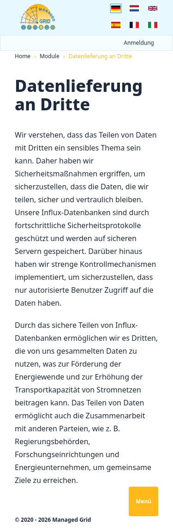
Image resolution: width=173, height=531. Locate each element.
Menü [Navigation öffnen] (143, 501)
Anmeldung (139, 43)
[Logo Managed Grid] (38, 16)
